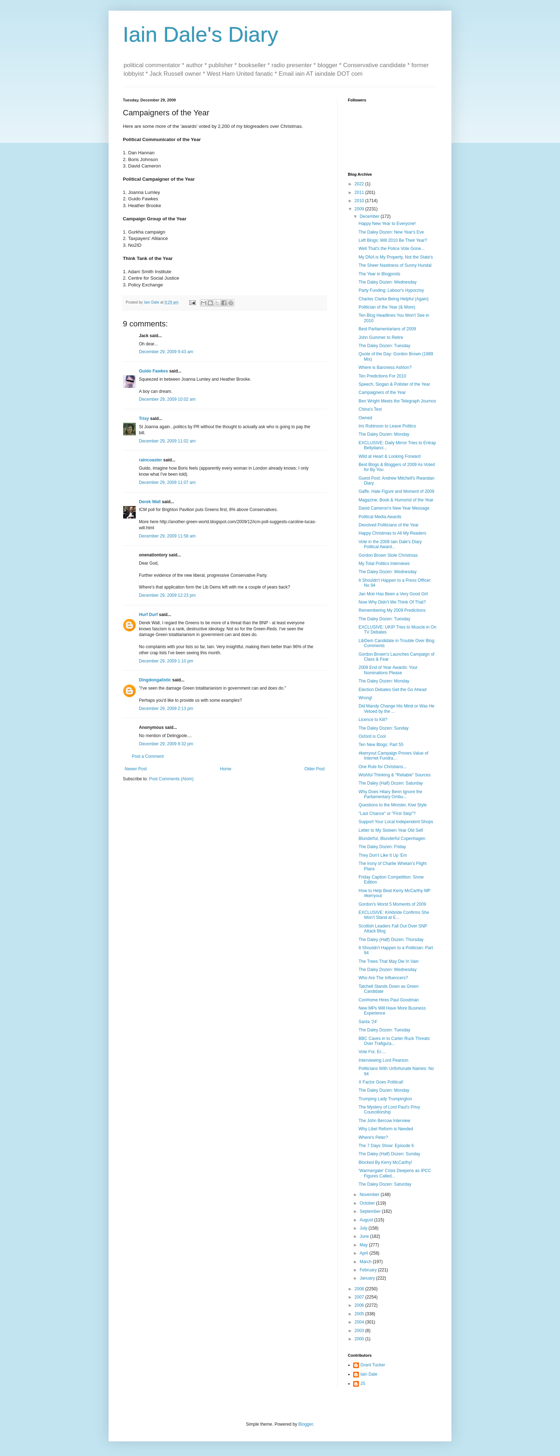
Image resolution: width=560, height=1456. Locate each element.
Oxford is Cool (372, 736)
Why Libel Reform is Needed (386, 1128)
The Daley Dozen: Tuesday (384, 345)
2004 (360, 1322)
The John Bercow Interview (384, 1120)
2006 (360, 1305)
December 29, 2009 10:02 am (167, 399)
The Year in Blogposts (379, 273)
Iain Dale (368, 1374)
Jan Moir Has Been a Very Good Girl (393, 593)
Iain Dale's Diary (200, 34)
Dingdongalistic (155, 679)
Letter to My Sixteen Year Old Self (391, 830)
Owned (365, 417)
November (370, 1194)
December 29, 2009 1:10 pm (166, 661)
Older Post (314, 768)
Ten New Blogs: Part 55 (381, 744)
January (368, 1278)
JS (362, 1383)
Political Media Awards (380, 516)
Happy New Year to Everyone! (387, 223)
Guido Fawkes (153, 371)
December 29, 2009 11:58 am (167, 536)
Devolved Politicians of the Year (389, 524)
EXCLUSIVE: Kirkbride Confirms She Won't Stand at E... (394, 915)
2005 (360, 1313)
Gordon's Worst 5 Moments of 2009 (392, 904)
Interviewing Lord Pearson (383, 1060)
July (364, 1228)
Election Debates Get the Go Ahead (392, 689)
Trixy (144, 418)
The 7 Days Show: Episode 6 (386, 1145)
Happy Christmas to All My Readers (392, 533)
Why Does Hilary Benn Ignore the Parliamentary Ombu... (390, 794)
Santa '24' (368, 1021)
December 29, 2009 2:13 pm (166, 708)
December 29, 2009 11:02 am (167, 441)
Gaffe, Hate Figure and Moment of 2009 (396, 491)
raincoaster (150, 459)
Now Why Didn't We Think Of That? (392, 602)
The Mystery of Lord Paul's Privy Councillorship (389, 1110)
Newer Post (136, 768)
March (366, 1261)
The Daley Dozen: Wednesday (388, 282)
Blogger (305, 1424)
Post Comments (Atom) (171, 778)
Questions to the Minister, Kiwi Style (393, 804)
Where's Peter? (373, 1137)
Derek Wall (150, 501)
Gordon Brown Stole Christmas (388, 555)
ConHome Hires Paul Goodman (389, 999)
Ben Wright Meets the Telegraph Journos (397, 401)
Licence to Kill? (373, 719)
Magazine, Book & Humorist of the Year (396, 499)
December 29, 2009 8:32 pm (166, 743)
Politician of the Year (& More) (387, 307)
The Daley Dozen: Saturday (385, 1184)
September (371, 1211)
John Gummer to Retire (381, 337)
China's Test (370, 409)
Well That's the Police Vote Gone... (392, 248)
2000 (360, 1338)
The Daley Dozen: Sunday (384, 728)
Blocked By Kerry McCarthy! (385, 1162)
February (369, 1269)
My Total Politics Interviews (384, 563)
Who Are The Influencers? (383, 977)
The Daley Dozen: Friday (382, 846)
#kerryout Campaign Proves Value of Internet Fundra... (393, 756)
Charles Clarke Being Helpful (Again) (394, 298)
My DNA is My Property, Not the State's (396, 257)
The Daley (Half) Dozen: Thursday (391, 939)
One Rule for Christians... (383, 766)
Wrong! (365, 697)
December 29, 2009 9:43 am (166, 351)
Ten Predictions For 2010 (382, 376)
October (368, 1203)
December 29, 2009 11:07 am (167, 482)
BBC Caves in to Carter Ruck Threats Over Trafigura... (394, 1041)
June (365, 1236)
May (364, 1244)
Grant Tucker (372, 1364)
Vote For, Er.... (372, 1051)
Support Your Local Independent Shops (396, 821)
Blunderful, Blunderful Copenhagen (392, 838)
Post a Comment (148, 756)
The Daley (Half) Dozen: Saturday (391, 783)
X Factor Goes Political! (381, 1082)
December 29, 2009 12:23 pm (167, 595)
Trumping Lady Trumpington (385, 1098)
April (364, 1253)
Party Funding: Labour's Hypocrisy (391, 290)
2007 (360, 1297)
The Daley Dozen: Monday (384, 434)
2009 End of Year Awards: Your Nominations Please (388, 670)
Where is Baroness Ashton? (385, 367)
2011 (360, 192)
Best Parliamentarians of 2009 (387, 328)
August (367, 1219)
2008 (360, 1288)
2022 (360, 183)
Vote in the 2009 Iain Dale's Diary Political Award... (390, 544)
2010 (360, 200)
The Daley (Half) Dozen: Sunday (389, 1153)
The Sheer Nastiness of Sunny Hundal (395, 265)
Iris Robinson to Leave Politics (387, 426)
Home (225, 768)
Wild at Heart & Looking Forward (389, 456)
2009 (360, 208)
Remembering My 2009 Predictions (392, 610)
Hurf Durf (148, 614)
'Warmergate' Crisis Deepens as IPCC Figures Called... (395, 1173)
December (370, 216)
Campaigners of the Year (382, 392)
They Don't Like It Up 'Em (383, 855)
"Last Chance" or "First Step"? (387, 813)
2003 (360, 1330)
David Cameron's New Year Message (394, 508)
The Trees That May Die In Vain (389, 961)
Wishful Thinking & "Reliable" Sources (395, 774)
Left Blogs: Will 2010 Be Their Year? (393, 240)
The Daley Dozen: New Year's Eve (391, 232)
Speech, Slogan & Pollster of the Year (394, 384)
